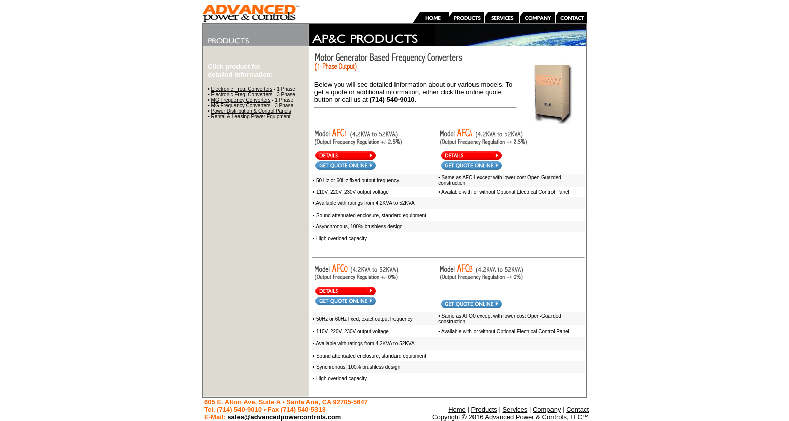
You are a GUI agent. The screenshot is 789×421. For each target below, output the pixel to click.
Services (514, 409)
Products (484, 409)
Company (547, 409)
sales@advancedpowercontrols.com (284, 417)
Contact (577, 409)
